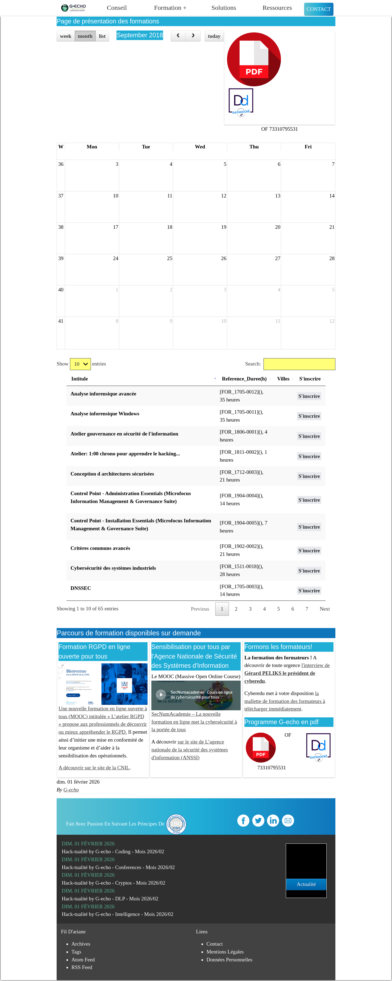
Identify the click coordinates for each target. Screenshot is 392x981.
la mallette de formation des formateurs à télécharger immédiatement (284, 701)
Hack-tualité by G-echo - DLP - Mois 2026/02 (110, 898)
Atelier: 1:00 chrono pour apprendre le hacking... (125, 453)
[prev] (178, 36)
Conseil (117, 7)
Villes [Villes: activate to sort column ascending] (283, 379)
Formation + (170, 7)
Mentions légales (225, 952)
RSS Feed (81, 967)
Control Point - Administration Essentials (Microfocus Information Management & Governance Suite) (131, 497)
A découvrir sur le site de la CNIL (94, 767)
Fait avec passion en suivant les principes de (126, 824)
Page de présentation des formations (108, 21)
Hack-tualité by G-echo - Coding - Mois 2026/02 (113, 851)
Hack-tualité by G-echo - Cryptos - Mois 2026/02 (113, 883)
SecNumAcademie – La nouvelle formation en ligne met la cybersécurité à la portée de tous (195, 712)
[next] (193, 36)
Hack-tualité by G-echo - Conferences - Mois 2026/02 (118, 867)
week (66, 36)
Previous (200, 609)
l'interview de (287, 673)
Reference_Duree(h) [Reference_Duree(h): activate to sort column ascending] (244, 379)
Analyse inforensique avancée (103, 394)
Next (325, 609)
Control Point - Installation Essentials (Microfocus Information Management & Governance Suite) (141, 524)
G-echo (71, 790)
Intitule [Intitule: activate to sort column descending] (79, 379)
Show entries (81, 364)
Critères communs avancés (100, 548)
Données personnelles (229, 959)
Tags (76, 952)
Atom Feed (83, 959)
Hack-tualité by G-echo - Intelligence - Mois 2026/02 (117, 914)
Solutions (224, 7)
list (102, 36)
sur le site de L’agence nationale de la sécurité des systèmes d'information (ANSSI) (189, 749)
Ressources (277, 7)
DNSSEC (81, 588)
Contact (319, 9)
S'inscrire (309, 396)
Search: (290, 364)
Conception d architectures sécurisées (112, 474)
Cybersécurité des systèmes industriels (113, 568)
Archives (80, 944)
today (214, 36)
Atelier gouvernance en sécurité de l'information (124, 434)
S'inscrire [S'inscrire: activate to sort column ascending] (310, 379)
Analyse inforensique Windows (105, 413)
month (85, 36)
